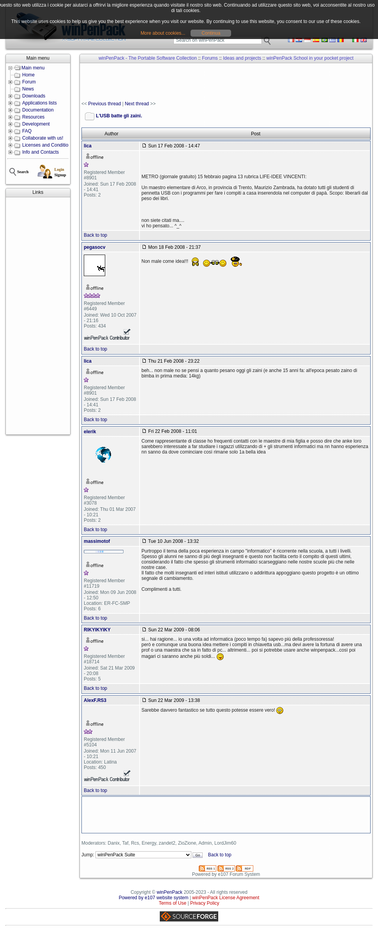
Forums (210, 58)
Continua (210, 33)
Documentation (38, 110)
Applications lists (39, 103)
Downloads (33, 96)
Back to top (95, 235)
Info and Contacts (40, 152)
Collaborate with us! (42, 138)
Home (28, 75)
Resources (33, 117)
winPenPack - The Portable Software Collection (148, 58)
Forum (29, 82)
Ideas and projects (242, 58)
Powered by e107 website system (154, 897)
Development (36, 124)
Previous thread (104, 103)
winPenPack (169, 892)
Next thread (137, 103)
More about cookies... (163, 33)
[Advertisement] (38, 316)
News (28, 89)
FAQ (27, 131)
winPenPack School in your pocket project (310, 58)
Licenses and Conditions (47, 145)
